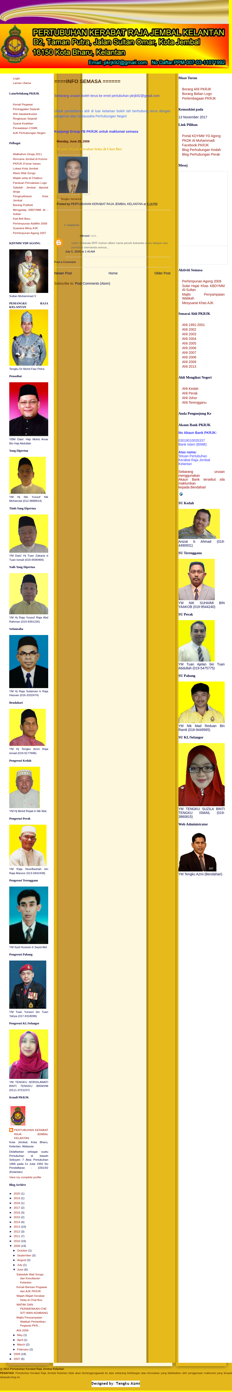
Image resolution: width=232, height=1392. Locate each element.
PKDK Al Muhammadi (198, 140)
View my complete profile (25, 1177)
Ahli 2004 (189, 339)
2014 (17, 1222)
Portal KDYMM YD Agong (201, 136)
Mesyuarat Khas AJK (197, 303)
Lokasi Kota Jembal (25, 168)
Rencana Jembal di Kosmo (30, 159)
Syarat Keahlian (23, 123)
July (20, 1265)
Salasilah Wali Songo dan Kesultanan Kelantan (30, 1278)
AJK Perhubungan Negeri (29, 133)
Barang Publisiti (23, 205)
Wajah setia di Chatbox (27, 178)
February (23, 1349)
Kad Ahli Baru (21, 218)
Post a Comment (65, 262)
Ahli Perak (189, 393)
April (20, 1340)
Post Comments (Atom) (92, 283)
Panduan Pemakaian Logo (30, 183)
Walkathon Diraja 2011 (27, 154)
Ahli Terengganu (194, 402)
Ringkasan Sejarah (25, 118)
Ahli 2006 (189, 348)
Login (16, 78)
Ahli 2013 (189, 366)
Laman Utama (22, 83)
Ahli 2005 (189, 343)
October (22, 1250)
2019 (17, 1198)
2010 (17, 1241)
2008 (17, 1354)
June (20, 1269)
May (20, 1335)
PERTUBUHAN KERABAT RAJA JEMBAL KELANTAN (31, 1134)
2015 (17, 1217)
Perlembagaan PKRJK (199, 98)
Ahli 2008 (189, 357)
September (24, 1255)
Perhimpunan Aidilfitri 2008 (30, 223)
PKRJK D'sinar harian (27, 163)
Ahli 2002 (189, 329)
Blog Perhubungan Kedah (201, 150)
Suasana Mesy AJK (25, 228)
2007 (17, 1359)
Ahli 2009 (22, 1330)
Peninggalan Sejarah (26, 109)
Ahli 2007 (189, 353)
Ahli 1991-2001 (193, 325)
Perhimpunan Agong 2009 (201, 281)
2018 (17, 1203)
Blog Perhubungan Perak (201, 154)
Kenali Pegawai (23, 104)
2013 (17, 1226)
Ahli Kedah (190, 389)
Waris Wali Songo (24, 173)
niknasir (85, 235)
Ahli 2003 (189, 334)
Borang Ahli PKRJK (196, 89)
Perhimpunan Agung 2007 (29, 233)
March (21, 1344)
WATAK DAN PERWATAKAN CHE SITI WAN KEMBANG (32, 1308)
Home (113, 273)
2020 (17, 1193)
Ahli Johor (189, 398)
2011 (17, 1236)
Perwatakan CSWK (25, 128)
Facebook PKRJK (195, 145)
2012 (17, 1231)
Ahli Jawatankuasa (25, 114)
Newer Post (63, 273)
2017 (17, 1207)
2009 (17, 1246)
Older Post (162, 273)
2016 (17, 1212)
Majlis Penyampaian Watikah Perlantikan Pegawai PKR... (31, 1321)
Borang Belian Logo (197, 94)
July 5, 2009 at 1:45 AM (80, 251)
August (22, 1260)
